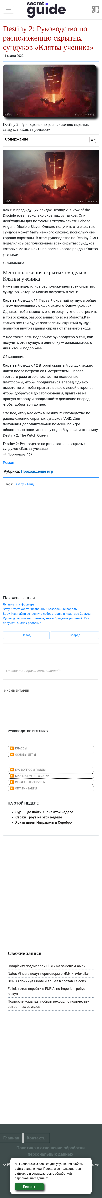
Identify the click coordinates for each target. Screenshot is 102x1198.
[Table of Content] (92, 140)
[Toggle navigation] (8, 10)
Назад (26, 635)
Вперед (75, 635)
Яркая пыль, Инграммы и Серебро (43, 822)
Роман (8, 462)
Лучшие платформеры (19, 604)
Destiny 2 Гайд (23, 484)
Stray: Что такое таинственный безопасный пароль (40, 609)
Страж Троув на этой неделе (38, 817)
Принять (29, 1186)
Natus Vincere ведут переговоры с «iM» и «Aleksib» (48, 974)
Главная (11, 1138)
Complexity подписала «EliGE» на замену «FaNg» (46, 966)
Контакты (37, 1138)
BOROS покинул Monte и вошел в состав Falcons (47, 981)
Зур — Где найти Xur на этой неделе (44, 812)
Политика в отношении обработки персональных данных (50, 1151)
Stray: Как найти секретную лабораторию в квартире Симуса (47, 614)
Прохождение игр (37, 471)
